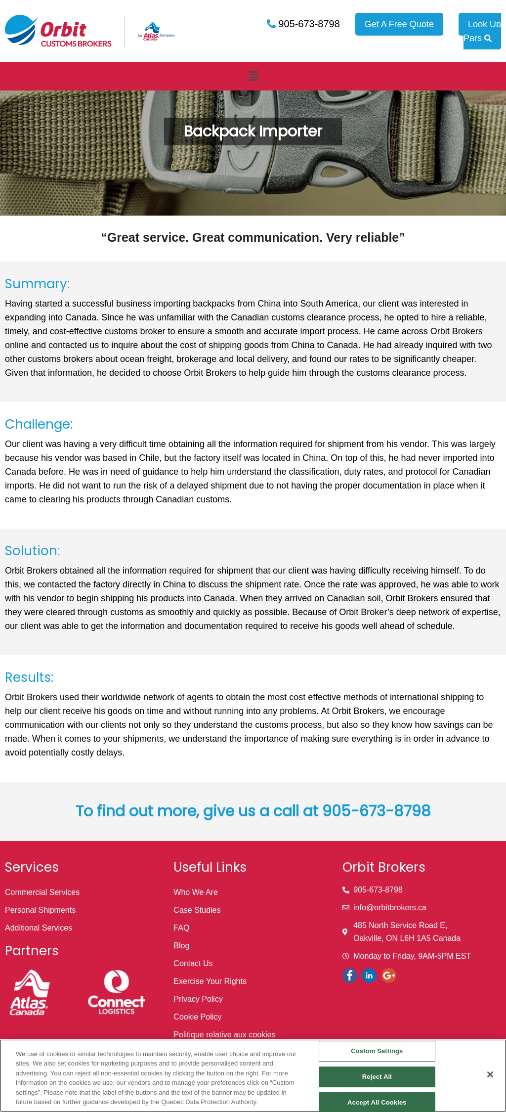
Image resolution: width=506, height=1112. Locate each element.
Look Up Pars (482, 31)
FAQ (181, 928)
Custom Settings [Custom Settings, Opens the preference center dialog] (377, 1051)
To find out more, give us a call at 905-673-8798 (253, 811)
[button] (253, 76)
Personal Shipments (40, 910)
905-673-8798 (308, 23)
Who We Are (195, 892)
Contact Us (192, 963)
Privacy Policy (198, 999)
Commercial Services (42, 892)
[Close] (490, 1074)
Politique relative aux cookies (224, 1034)
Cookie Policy (197, 1017)
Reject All (377, 1076)
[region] (253, 1075)
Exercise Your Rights (210, 981)
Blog (181, 945)
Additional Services (38, 928)
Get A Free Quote (399, 24)
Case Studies (196, 910)
